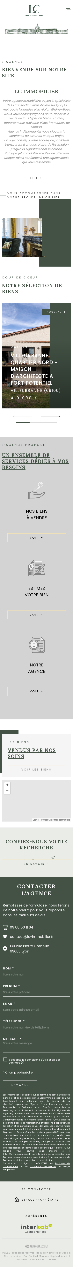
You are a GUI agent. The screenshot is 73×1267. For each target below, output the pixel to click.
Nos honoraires (12, 1256)
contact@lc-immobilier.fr (32, 936)
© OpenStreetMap (49, 820)
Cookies (51, 1259)
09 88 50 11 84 (21, 927)
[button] (58, 416)
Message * (12, 1039)
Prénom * (11, 986)
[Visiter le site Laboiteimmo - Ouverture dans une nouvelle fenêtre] (36, 1246)
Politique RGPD (37, 1259)
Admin (65, 1256)
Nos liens (22, 1259)
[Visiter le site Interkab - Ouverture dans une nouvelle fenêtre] (36, 1228)
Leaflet (36, 820)
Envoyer (20, 1085)
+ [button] (7, 785)
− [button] (7, 791)
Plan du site (30, 1256)
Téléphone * (14, 1021)
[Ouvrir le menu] (68, 9)
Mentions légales (49, 1256)
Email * (9, 1003)
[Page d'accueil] (34, 9)
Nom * (8, 968)
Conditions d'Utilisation (43, 1166)
